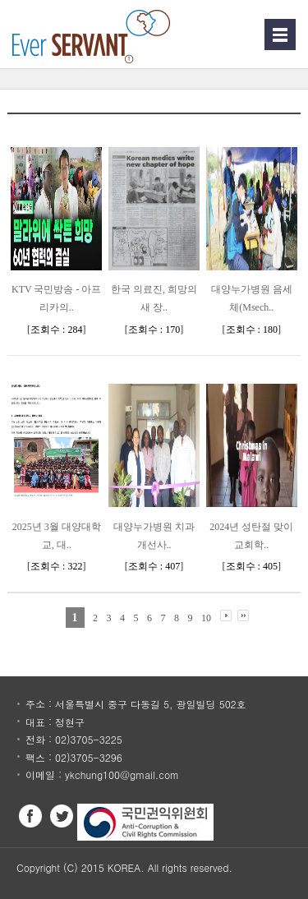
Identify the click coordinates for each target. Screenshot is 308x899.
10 (206, 618)
